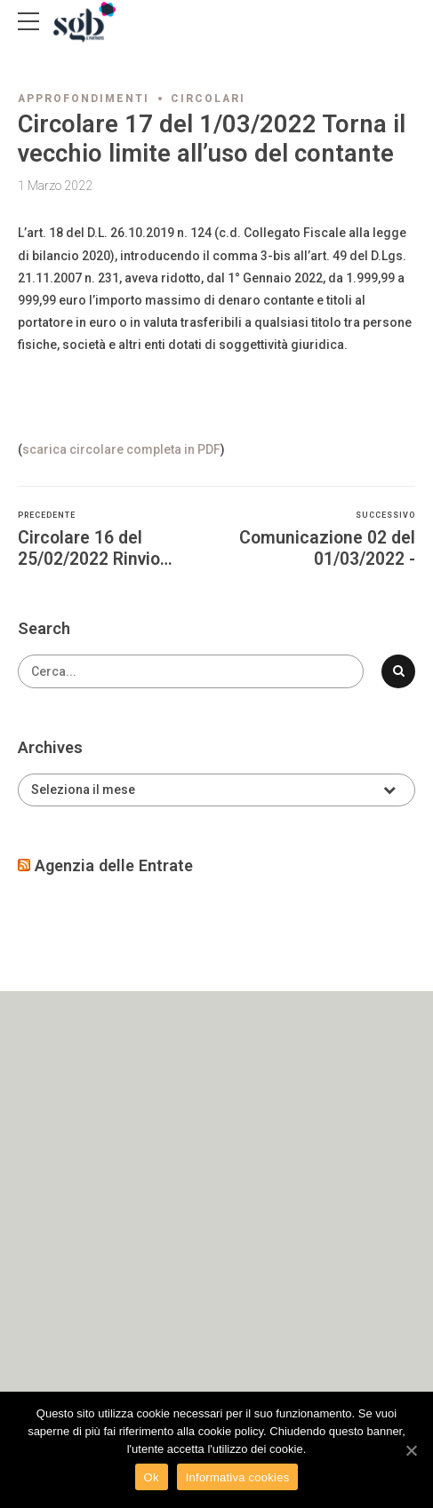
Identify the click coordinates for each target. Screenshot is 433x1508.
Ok (151, 1477)
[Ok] (411, 1450)
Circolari (208, 98)
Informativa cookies (238, 1477)
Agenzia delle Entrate (114, 865)
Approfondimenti (83, 98)
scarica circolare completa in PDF (121, 449)
